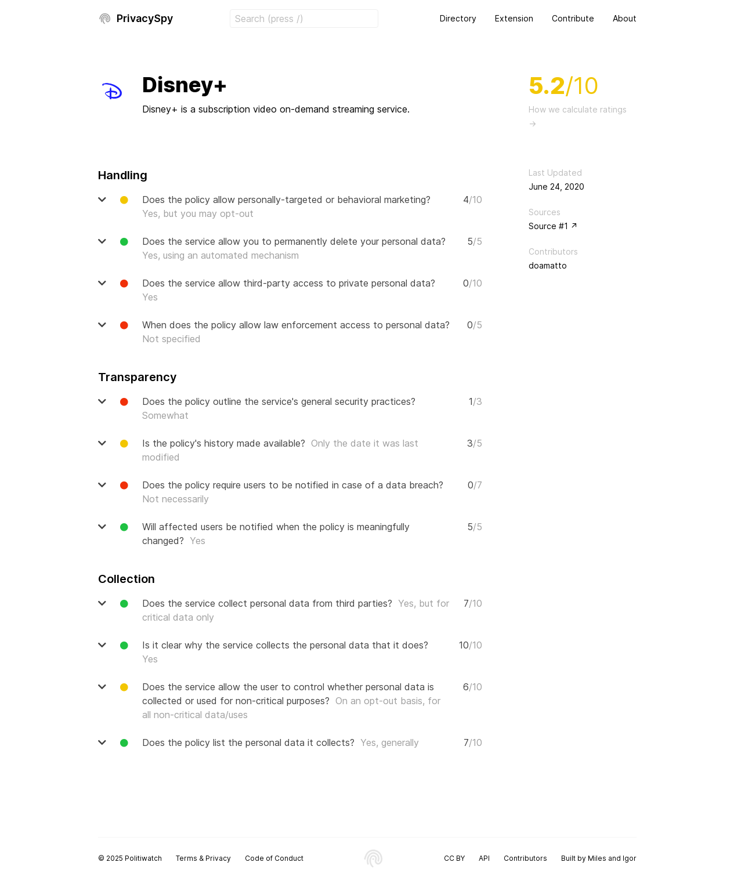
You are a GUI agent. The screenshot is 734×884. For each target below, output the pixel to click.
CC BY (454, 858)
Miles (597, 858)
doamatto (548, 265)
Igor (630, 858)
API (484, 858)
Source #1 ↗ (553, 226)
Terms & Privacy (203, 858)
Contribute (573, 18)
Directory (458, 18)
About (625, 18)
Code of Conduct (274, 858)
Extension (514, 18)
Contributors (525, 858)
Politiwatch (143, 858)
